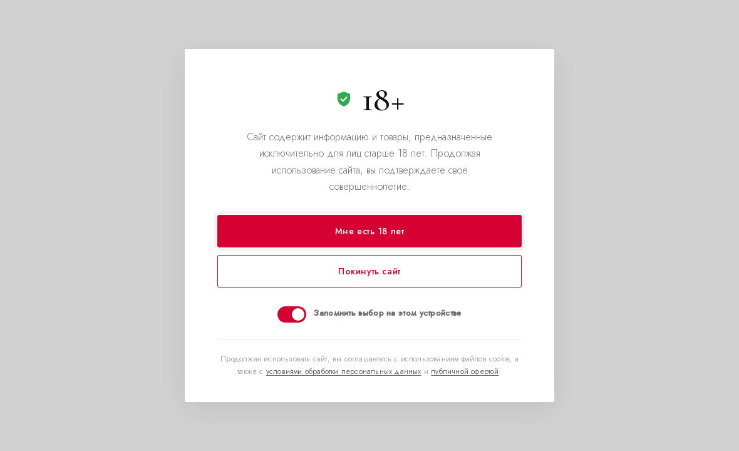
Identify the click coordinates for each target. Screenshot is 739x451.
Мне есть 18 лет (370, 231)
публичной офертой (465, 371)
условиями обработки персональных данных (343, 371)
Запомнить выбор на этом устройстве (387, 313)
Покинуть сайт (369, 271)
